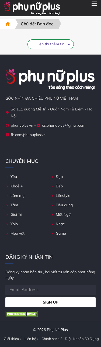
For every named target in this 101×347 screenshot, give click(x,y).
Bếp (57, 186)
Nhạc (58, 223)
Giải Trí (13, 214)
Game (58, 233)
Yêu (11, 176)
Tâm (11, 205)
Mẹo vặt (15, 233)
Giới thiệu (11, 338)
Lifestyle (60, 195)
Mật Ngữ (61, 214)
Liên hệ (30, 338)
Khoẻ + (14, 186)
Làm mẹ (15, 195)
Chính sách (50, 338)
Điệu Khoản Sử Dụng (82, 338)
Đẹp (57, 176)
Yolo (11, 223)
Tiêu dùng (62, 205)
